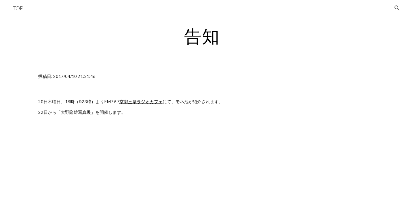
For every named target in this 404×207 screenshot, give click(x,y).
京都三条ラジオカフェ (141, 101)
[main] (202, 36)
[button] (397, 8)
